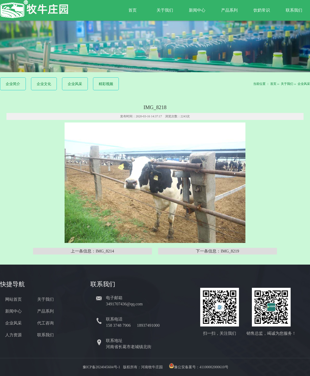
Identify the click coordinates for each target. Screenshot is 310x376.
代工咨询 (45, 323)
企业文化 (44, 84)
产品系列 (229, 10)
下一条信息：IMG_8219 (217, 251)
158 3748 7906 (119, 325)
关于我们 (165, 10)
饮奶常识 (261, 10)
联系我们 (294, 10)
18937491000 (149, 325)
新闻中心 (197, 10)
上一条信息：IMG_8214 (92, 251)
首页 (132, 10)
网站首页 (13, 299)
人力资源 (13, 335)
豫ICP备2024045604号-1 (101, 367)
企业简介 (13, 84)
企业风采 (75, 84)
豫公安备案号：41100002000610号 (201, 367)
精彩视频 (106, 84)
